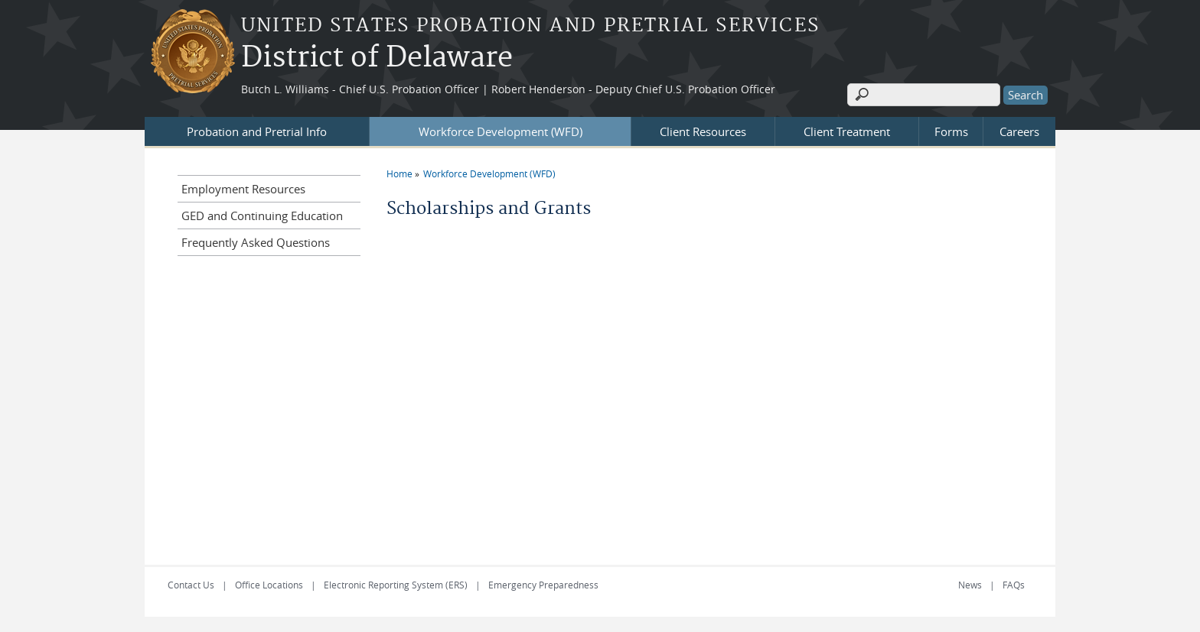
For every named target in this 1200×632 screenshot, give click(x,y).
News (970, 585)
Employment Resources (243, 188)
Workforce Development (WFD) (500, 131)
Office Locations (269, 585)
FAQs (1014, 585)
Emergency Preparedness (543, 585)
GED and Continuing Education (262, 215)
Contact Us (191, 585)
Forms (951, 131)
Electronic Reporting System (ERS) (396, 585)
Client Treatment (847, 131)
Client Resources (703, 131)
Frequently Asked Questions (255, 242)
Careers (1019, 131)
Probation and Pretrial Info (257, 131)
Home (399, 173)
